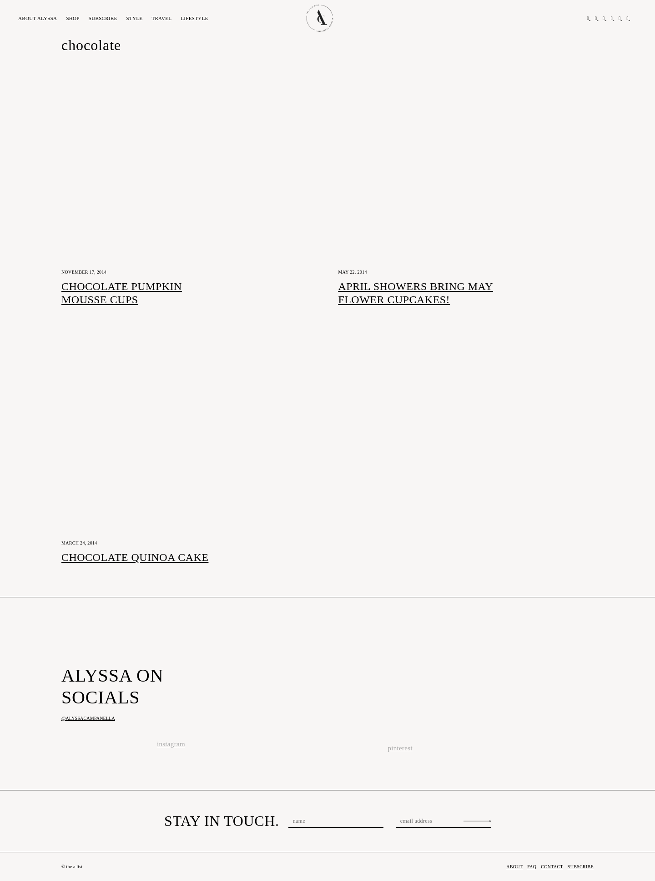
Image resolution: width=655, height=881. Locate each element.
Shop (72, 18)
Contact (552, 866)
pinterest (400, 748)
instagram (171, 744)
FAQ (531, 866)
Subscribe (103, 18)
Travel (161, 18)
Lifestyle (194, 18)
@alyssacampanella (88, 718)
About (37, 18)
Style (134, 18)
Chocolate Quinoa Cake (134, 557)
